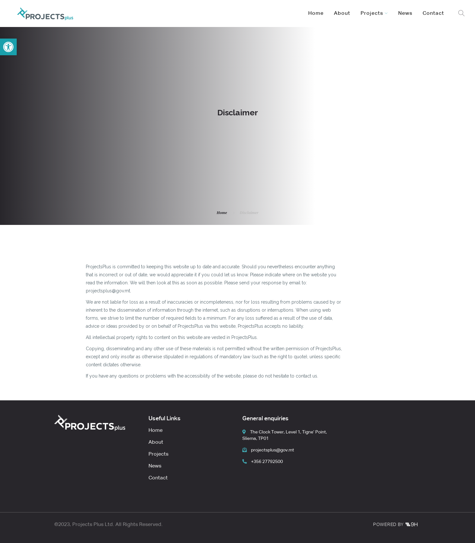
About (342, 13)
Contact (433, 13)
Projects (372, 13)
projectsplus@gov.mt (268, 450)
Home (316, 13)
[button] (8, 47)
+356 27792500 (262, 461)
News (405, 13)
